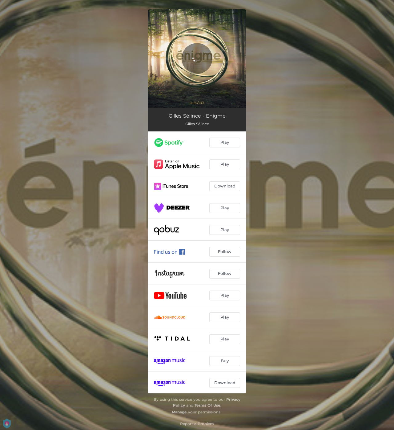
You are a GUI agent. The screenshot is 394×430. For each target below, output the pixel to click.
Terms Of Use (207, 405)
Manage (179, 412)
